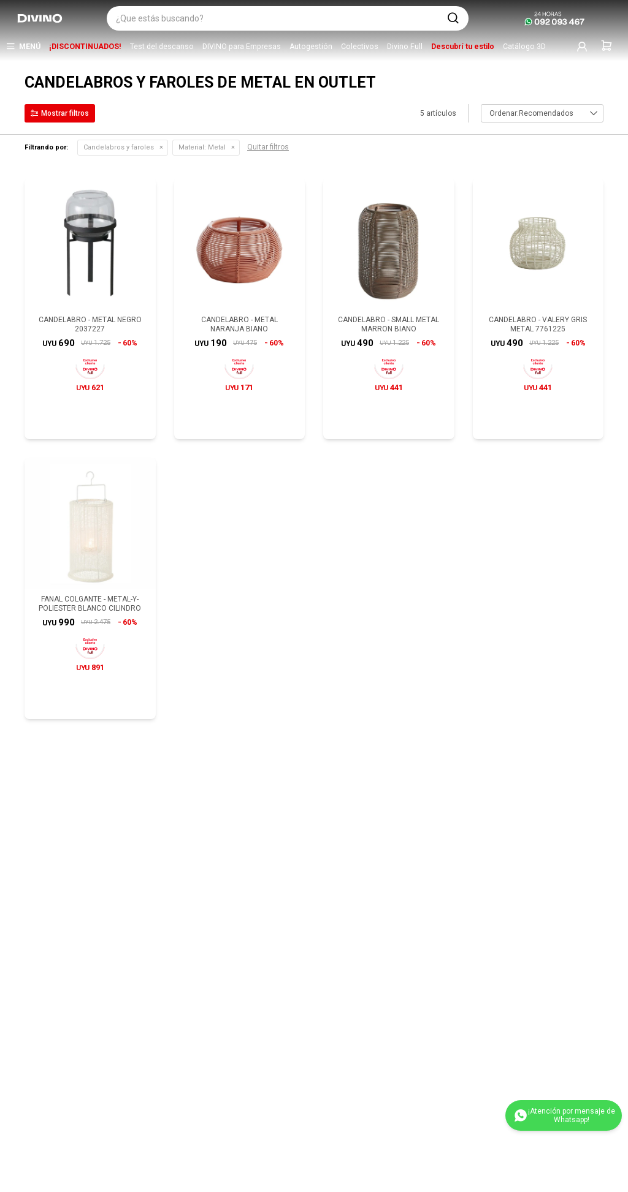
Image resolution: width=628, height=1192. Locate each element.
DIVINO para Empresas (241, 46)
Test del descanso (162, 46)
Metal (202, 147)
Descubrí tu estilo (462, 46)
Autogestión (310, 46)
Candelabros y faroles (118, 147)
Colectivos (359, 46)
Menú (29, 46)
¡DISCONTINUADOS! (85, 46)
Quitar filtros (268, 147)
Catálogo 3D (524, 46)
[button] (453, 18)
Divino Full (405, 46)
